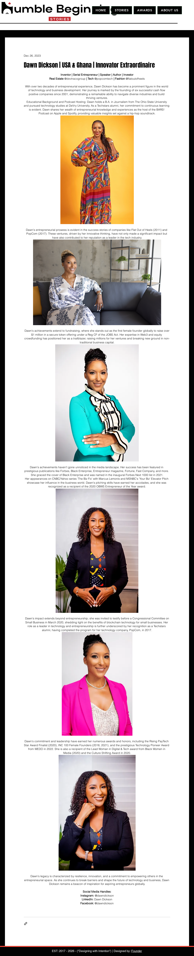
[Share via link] (26, 923)
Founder (136, 951)
